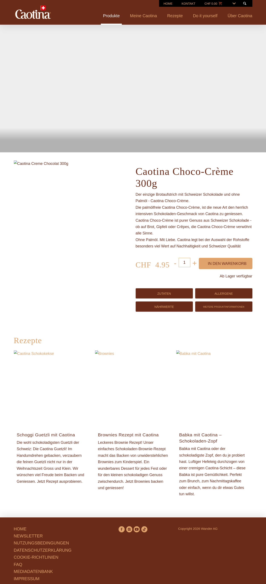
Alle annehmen (158, 325)
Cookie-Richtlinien (148, 303)
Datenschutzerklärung (144, 310)
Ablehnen (77, 325)
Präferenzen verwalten (115, 325)
